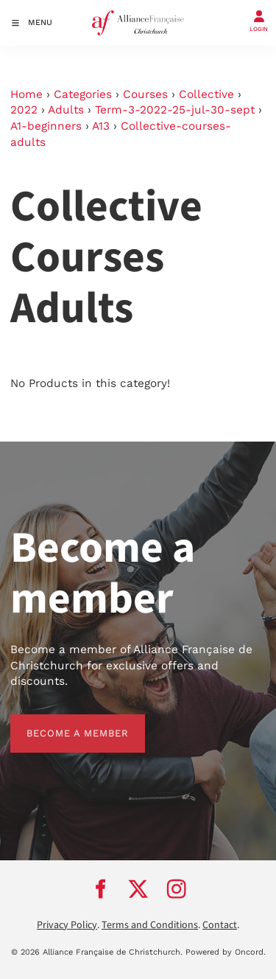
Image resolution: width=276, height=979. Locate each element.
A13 (101, 126)
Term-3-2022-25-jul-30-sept (175, 109)
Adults (66, 109)
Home (26, 94)
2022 (24, 109)
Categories (83, 94)
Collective (206, 94)
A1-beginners (46, 126)
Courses (145, 94)
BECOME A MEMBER (61, 722)
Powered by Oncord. (225, 952)
